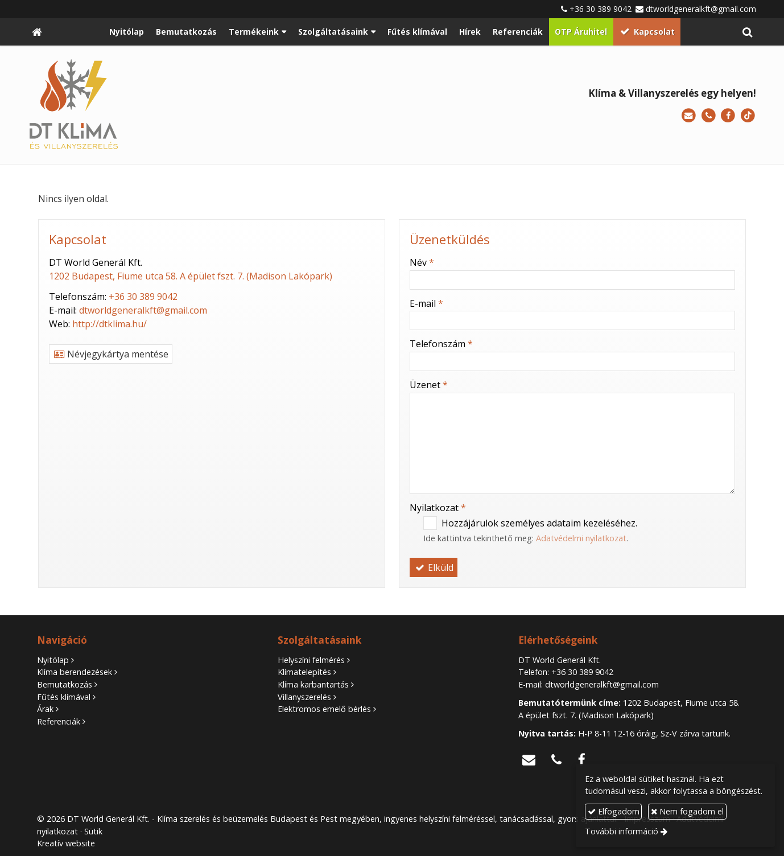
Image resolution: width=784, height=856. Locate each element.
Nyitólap (53, 660)
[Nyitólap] (37, 32)
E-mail (426, 303)
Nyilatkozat (438, 507)
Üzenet (429, 384)
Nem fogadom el (687, 811)
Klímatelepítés (304, 671)
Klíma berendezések (74, 671)
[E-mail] (688, 116)
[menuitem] (127, 32)
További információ (621, 831)
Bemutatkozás (64, 684)
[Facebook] (728, 116)
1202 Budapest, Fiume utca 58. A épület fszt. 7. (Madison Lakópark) (190, 276)
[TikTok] (748, 116)
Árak (45, 708)
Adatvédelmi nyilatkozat (581, 538)
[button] (747, 32)
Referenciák (58, 721)
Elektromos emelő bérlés (324, 708)
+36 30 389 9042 (601, 8)
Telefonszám (441, 344)
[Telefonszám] (708, 116)
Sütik (93, 831)
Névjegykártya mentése (110, 354)
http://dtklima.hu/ (109, 324)
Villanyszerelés (304, 697)
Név (422, 262)
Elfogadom (613, 811)
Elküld (433, 567)
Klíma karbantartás (313, 684)
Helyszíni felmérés (311, 660)
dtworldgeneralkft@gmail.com (701, 8)
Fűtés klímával (63, 697)
